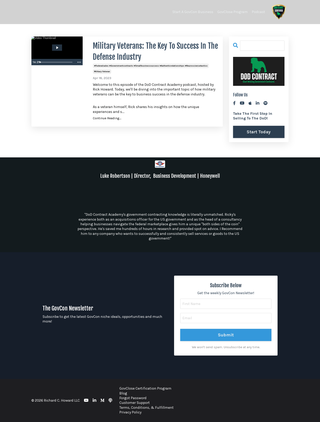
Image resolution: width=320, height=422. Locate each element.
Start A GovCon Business (192, 12)
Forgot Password (133, 398)
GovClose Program (232, 12)
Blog (123, 393)
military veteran (102, 71)
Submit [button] (226, 334)
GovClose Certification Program (145, 388)
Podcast (258, 12)
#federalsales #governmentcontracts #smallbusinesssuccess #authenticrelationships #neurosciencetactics (151, 66)
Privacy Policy (130, 412)
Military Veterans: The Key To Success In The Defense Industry (155, 51)
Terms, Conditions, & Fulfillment (146, 407)
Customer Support (134, 402)
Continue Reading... (107, 118)
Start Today (259, 131)
